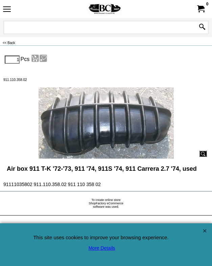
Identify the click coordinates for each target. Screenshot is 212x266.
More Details (102, 248)
